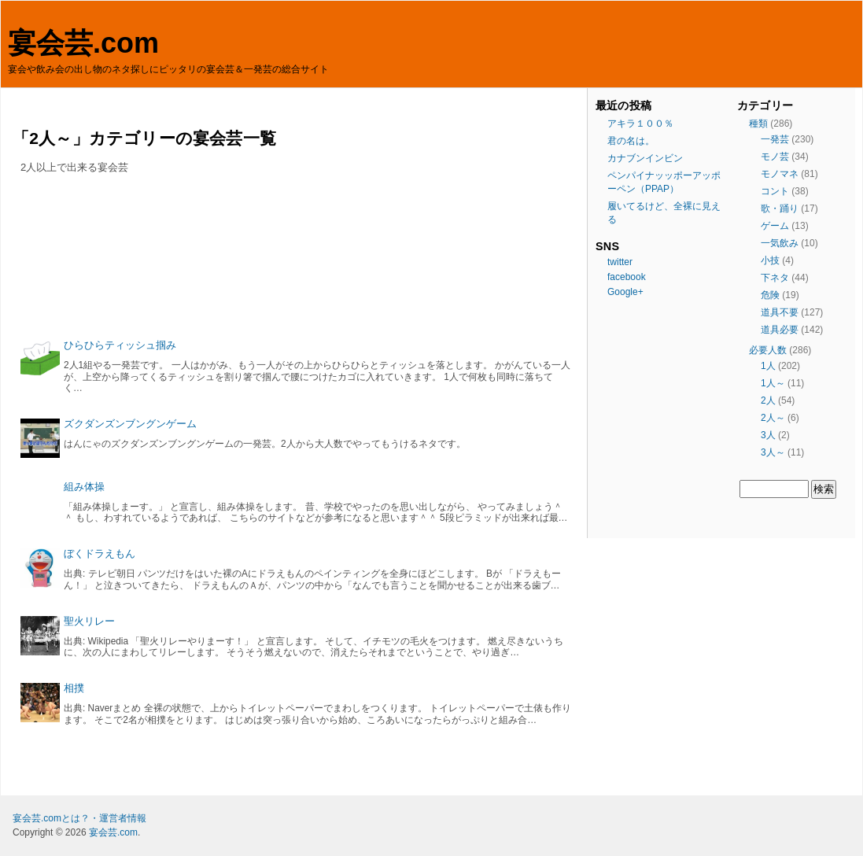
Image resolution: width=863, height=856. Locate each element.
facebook (626, 276)
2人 (768, 400)
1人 (768, 365)
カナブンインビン (645, 158)
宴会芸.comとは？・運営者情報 (79, 818)
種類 (758, 123)
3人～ (773, 452)
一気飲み (779, 243)
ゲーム (775, 225)
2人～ (773, 417)
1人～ (773, 383)
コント (775, 191)
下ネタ (775, 277)
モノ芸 (775, 156)
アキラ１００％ (640, 123)
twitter (619, 262)
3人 (768, 435)
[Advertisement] (296, 261)
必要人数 (768, 350)
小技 (770, 260)
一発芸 (775, 139)
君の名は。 (631, 140)
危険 (770, 295)
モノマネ (779, 173)
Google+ (625, 291)
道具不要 (779, 312)
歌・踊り (779, 208)
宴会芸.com (83, 43)
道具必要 (779, 329)
